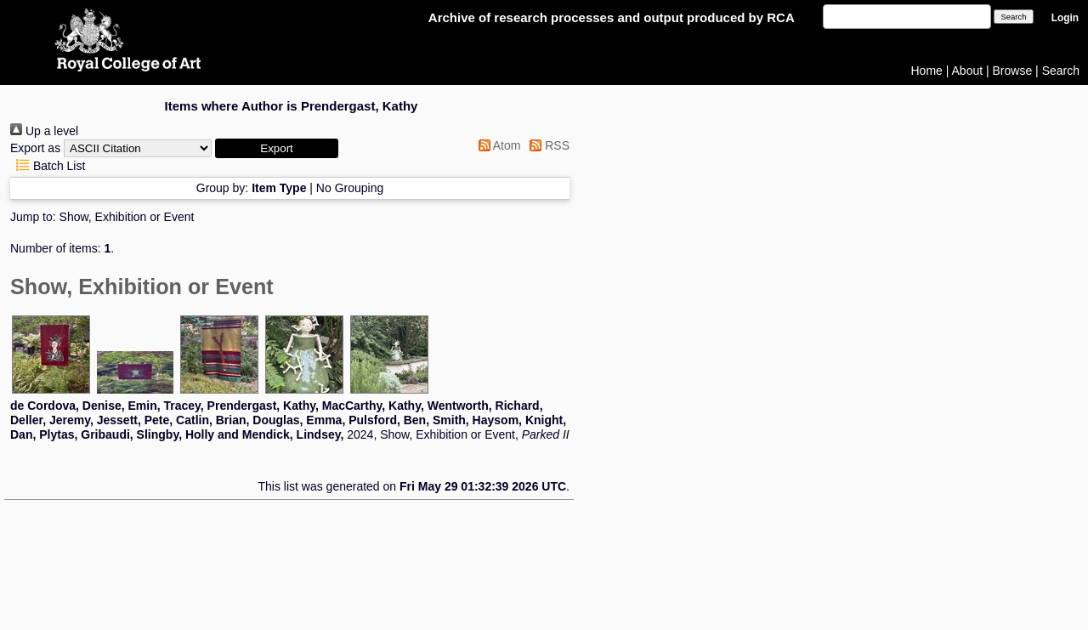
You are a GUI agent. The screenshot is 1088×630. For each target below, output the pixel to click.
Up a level (44, 131)
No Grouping (349, 188)
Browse (1013, 70)
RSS (547, 145)
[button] (276, 148)
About (967, 70)
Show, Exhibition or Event (127, 217)
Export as (35, 148)
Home (927, 70)
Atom (497, 145)
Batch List (47, 166)
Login (1065, 18)
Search (1061, 70)
